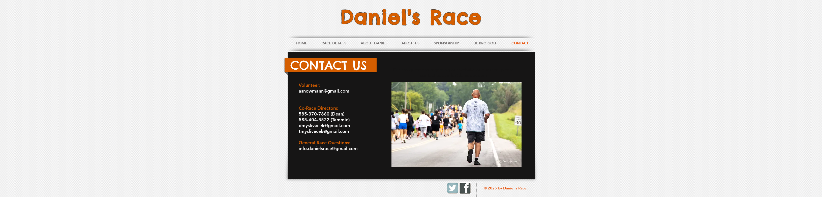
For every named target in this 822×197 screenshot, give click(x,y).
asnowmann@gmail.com (324, 91)
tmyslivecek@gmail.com (324, 131)
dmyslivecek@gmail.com (324, 125)
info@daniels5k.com (467, 75)
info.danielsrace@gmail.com (328, 148)
